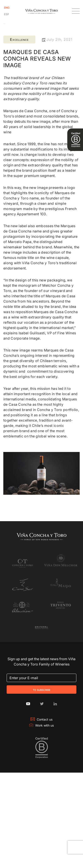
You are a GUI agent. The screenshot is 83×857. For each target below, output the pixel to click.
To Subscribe (41, 689)
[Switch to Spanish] (6, 14)
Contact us (41, 719)
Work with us (41, 725)
